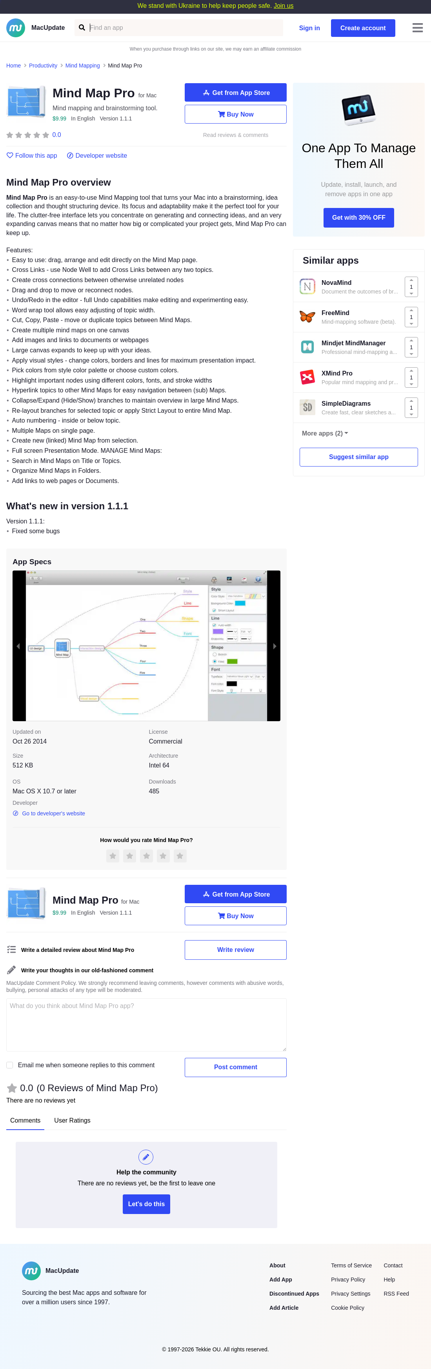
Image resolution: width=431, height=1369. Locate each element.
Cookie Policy (347, 1307)
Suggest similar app (359, 457)
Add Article (283, 1307)
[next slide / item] (274, 646)
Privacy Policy (348, 1279)
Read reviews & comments (236, 135)
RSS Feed (396, 1293)
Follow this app (31, 156)
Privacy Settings (350, 1293)
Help (389, 1279)
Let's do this (146, 1204)
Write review (235, 950)
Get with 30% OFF (359, 217)
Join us (284, 6)
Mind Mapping (82, 65)
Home (13, 65)
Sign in (309, 28)
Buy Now (235, 114)
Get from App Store (236, 92)
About (277, 1265)
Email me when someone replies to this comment (86, 1065)
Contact (393, 1265)
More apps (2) (322, 433)
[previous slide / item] (18, 646)
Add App (280, 1279)
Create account (363, 28)
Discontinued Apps (294, 1293)
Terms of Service (351, 1265)
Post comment (235, 1067)
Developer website (97, 156)
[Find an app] (81, 28)
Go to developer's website (49, 813)
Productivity (43, 65)
